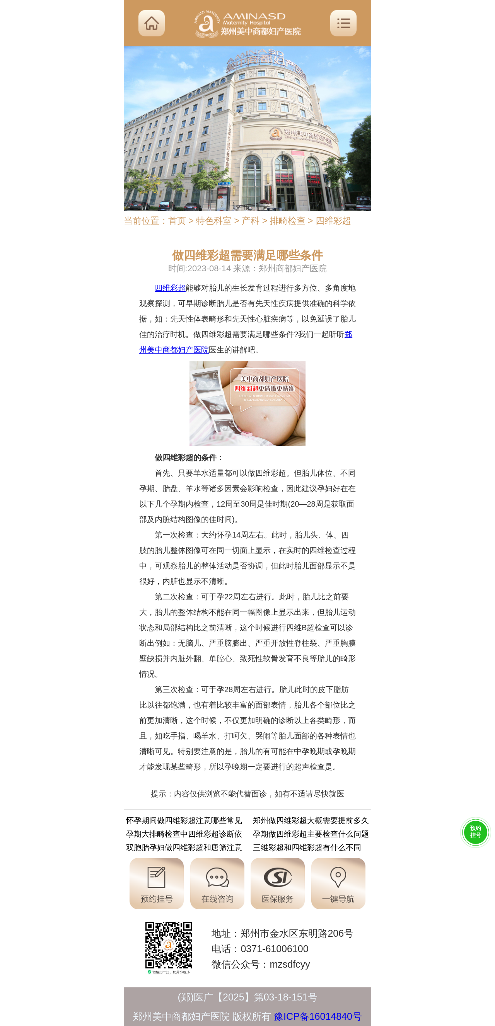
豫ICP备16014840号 (318, 1016)
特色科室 (214, 221)
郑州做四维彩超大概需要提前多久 (311, 821)
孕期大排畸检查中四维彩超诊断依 (184, 835)
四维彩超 (333, 221)
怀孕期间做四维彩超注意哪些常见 (184, 821)
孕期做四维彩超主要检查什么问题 (311, 835)
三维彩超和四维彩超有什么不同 (307, 848)
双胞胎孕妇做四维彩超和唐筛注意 (184, 848)
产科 (250, 221)
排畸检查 (288, 221)
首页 (177, 221)
